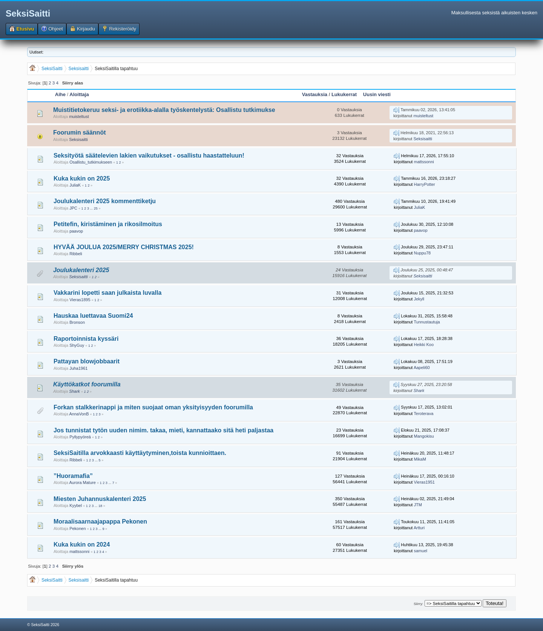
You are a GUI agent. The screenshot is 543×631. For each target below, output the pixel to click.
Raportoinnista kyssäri (86, 338)
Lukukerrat (344, 94)
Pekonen (77, 528)
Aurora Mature (82, 482)
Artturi (419, 527)
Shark (74, 391)
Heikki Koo (424, 344)
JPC (73, 208)
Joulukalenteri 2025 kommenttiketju (105, 201)
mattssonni (424, 161)
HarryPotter (424, 184)
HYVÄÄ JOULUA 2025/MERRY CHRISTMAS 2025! (124, 247)
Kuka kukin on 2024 (82, 544)
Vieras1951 (424, 482)
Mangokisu (424, 436)
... (92, 208)
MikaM (420, 459)
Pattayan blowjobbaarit (87, 361)
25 (96, 208)
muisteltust (79, 116)
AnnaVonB (79, 414)
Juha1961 (78, 368)
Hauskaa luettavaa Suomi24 (93, 315)
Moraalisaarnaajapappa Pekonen (100, 521)
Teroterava (423, 413)
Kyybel (75, 505)
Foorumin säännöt (79, 132)
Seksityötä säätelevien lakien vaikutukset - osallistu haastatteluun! (149, 155)
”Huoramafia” (73, 476)
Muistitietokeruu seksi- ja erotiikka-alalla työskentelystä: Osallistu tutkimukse (164, 110)
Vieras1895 (79, 299)
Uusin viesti (377, 94)
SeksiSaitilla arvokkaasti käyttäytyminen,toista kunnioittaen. (140, 453)
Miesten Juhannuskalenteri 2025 (100, 499)
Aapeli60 (422, 367)
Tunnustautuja (427, 322)
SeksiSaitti (28, 13)
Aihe (60, 94)
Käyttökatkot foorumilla (87, 384)
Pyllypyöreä (80, 437)
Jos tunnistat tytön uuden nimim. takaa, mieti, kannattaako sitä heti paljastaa (163, 430)
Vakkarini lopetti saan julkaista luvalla (107, 292)
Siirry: (418, 604)
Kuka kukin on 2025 (82, 178)
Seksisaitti (78, 139)
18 (100, 506)
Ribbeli (75, 253)
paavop (76, 231)
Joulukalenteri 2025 (81, 270)
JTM (418, 504)
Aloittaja (79, 94)
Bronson (77, 322)
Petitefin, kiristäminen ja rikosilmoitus (108, 224)
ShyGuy (76, 345)
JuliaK (75, 185)
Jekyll (419, 299)
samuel (420, 550)
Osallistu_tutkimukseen (90, 162)
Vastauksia (314, 94)
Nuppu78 (422, 253)
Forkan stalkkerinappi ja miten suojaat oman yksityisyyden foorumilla (153, 407)
